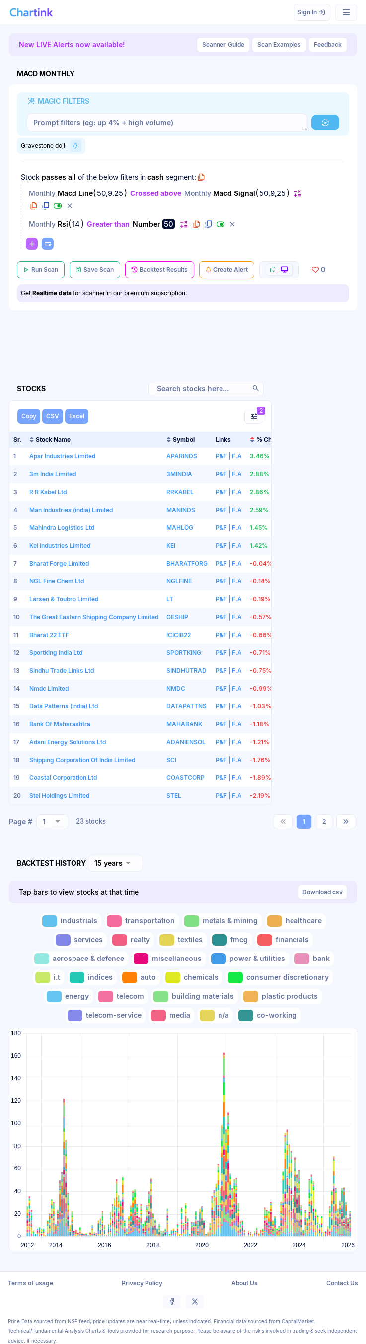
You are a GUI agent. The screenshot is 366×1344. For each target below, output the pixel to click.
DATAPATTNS (186, 706)
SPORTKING (183, 652)
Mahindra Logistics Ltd (61, 527)
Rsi (63, 224)
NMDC (175, 688)
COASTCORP (185, 777)
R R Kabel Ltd (48, 492)
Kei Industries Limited (59, 545)
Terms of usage (30, 1283)
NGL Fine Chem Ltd (56, 581)
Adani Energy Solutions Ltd (67, 742)
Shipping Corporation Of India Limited (82, 760)
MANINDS (180, 509)
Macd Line (75, 193)
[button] (325, 123)
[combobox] (52, 822)
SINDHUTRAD (186, 670)
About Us (244, 1283)
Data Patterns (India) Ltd (63, 706)
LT (169, 599)
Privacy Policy (142, 1283)
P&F (221, 456)
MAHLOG (179, 527)
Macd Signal (234, 193)
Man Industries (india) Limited (71, 509)
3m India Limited (52, 474)
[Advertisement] (317, 583)
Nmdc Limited (49, 688)
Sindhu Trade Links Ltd (61, 670)
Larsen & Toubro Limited (63, 599)
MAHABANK (184, 724)
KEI (170, 545)
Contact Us (342, 1283)
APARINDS (181, 456)
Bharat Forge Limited (59, 563)
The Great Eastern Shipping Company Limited (93, 617)
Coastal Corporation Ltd (63, 777)
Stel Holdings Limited (59, 795)
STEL (173, 795)
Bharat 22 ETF (49, 635)
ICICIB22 (178, 635)
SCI (171, 760)
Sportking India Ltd (55, 652)
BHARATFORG (187, 563)
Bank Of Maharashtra (59, 724)
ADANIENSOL (186, 742)
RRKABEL (180, 492)
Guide (223, 45)
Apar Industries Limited (62, 456)
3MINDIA (179, 474)
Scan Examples (279, 44)
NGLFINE (179, 581)
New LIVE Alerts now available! (72, 44)
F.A (237, 456)
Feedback (328, 44)
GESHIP (177, 617)
